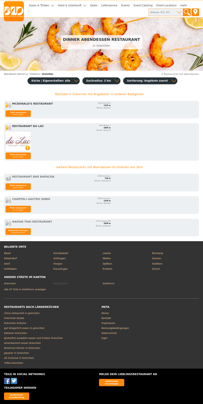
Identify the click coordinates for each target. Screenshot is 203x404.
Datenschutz (109, 333)
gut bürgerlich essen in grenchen (24, 328)
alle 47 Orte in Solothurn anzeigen (25, 289)
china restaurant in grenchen (21, 313)
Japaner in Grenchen (16, 353)
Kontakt (106, 318)
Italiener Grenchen (15, 333)
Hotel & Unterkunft (70, 5)
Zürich (156, 268)
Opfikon (107, 263)
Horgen (57, 263)
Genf (7, 263)
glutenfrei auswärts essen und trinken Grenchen (33, 338)
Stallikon (157, 263)
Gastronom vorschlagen (112, 382)
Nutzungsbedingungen (115, 328)
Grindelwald (60, 253)
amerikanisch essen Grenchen (22, 343)
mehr (183, 5)
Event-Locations (166, 5)
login (104, 338)
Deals (93, 5)
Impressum (108, 323)
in (16, 74)
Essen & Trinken (39, 5)
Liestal (107, 253)
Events (125, 5)
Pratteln (107, 268)
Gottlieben (10, 268)
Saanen (156, 258)
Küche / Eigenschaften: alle (50, 80)
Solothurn (108, 283)
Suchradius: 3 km (98, 80)
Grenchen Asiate (14, 318)
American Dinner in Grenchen (22, 348)
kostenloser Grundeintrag (16, 396)
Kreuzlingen (60, 268)
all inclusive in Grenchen (19, 357)
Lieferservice (109, 5)
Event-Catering (143, 5)
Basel (7, 253)
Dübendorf (10, 258)
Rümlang (157, 253)
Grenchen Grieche (15, 323)
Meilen (107, 258)
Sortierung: (147, 80)
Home (105, 313)
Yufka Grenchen (13, 362)
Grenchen (10, 283)
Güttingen (59, 258)
